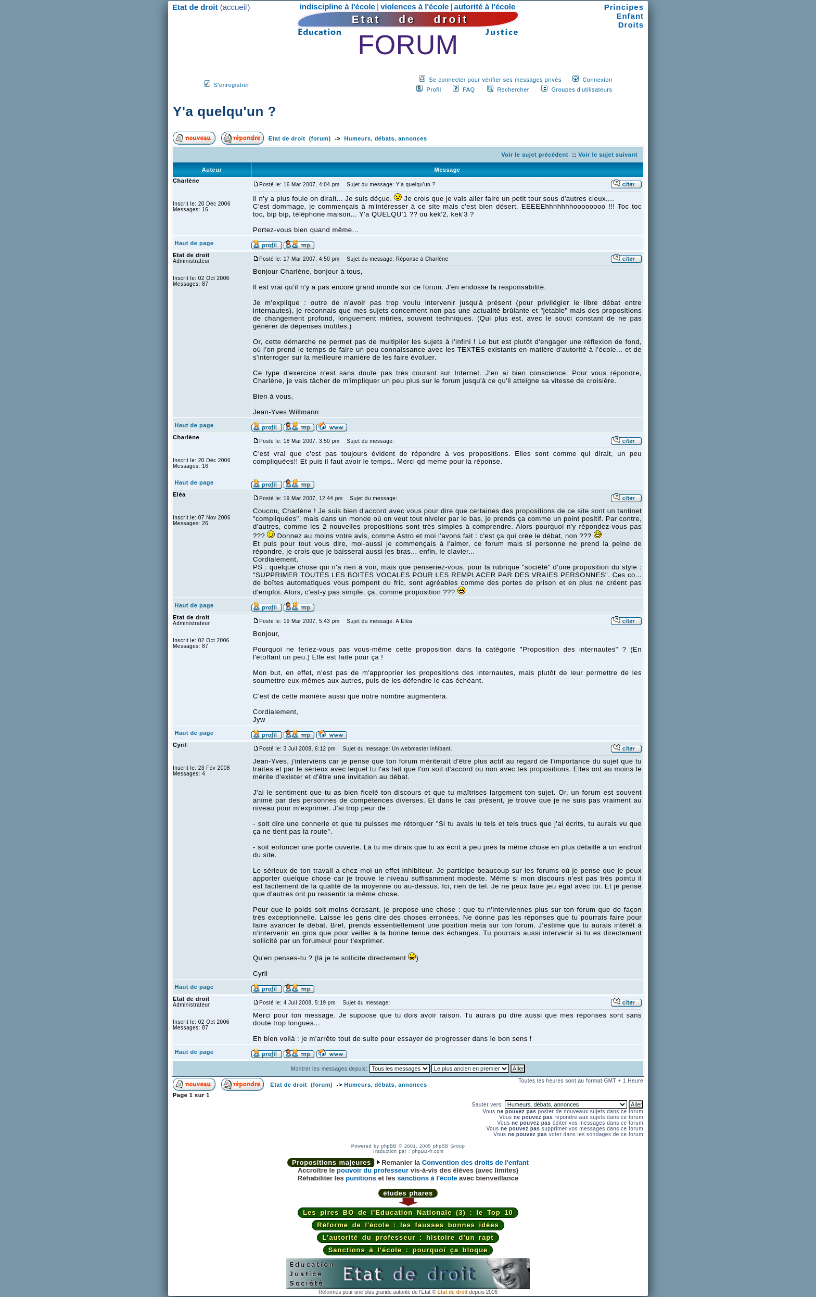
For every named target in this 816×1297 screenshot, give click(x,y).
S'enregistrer (232, 85)
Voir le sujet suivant (608, 154)
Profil (434, 89)
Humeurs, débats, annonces (385, 138)
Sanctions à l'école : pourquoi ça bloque (408, 1250)
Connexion (597, 80)
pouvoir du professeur (373, 1170)
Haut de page (194, 243)
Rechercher (513, 89)
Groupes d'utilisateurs (581, 89)
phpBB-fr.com (428, 1151)
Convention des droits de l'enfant (475, 1162)
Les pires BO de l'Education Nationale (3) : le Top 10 (408, 1212)
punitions (361, 1178)
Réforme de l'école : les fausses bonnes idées (408, 1225)
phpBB (389, 1146)
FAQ (469, 89)
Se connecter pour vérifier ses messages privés (495, 80)
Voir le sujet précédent (534, 154)
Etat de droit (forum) (300, 138)
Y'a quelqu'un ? (224, 111)
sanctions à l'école (427, 1178)
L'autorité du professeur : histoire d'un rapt (407, 1237)
